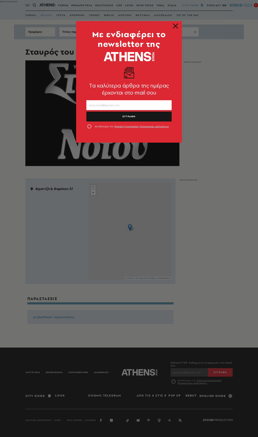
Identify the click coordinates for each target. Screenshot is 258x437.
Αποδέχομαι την (132, 126)
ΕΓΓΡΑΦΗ (129, 116)
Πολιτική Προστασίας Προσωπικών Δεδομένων (141, 126)
